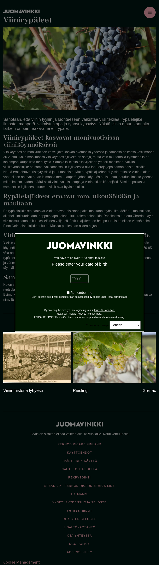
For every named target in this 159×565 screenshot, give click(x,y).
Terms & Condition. (104, 310)
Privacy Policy (75, 313)
